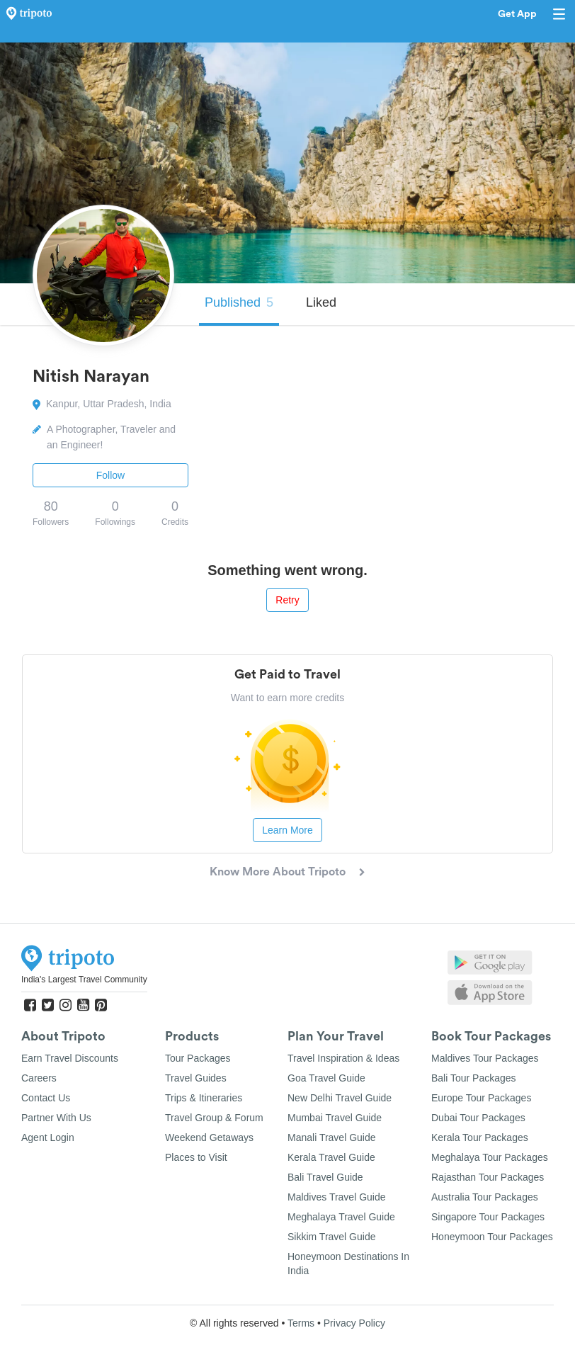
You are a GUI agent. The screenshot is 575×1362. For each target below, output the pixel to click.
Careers (39, 1078)
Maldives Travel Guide (337, 1197)
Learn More (287, 830)
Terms (301, 1323)
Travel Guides (196, 1078)
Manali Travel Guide (332, 1137)
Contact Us (45, 1097)
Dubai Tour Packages (478, 1117)
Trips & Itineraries (203, 1097)
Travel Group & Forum (214, 1117)
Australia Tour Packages (484, 1197)
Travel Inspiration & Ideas (343, 1058)
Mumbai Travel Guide (335, 1117)
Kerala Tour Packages (479, 1137)
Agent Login (47, 1137)
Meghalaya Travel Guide (341, 1216)
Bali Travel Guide (325, 1177)
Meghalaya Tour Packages (489, 1157)
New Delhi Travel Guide (340, 1097)
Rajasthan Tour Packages (487, 1177)
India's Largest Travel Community (84, 979)
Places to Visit (196, 1157)
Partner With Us (56, 1117)
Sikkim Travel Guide (331, 1236)
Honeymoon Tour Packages (492, 1236)
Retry (287, 600)
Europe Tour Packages (481, 1097)
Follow (110, 475)
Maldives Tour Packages (484, 1058)
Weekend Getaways (209, 1137)
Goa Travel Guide (326, 1078)
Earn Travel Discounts (69, 1058)
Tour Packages (198, 1058)
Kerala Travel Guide (331, 1157)
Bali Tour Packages (473, 1078)
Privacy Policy (354, 1323)
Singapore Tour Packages (488, 1216)
